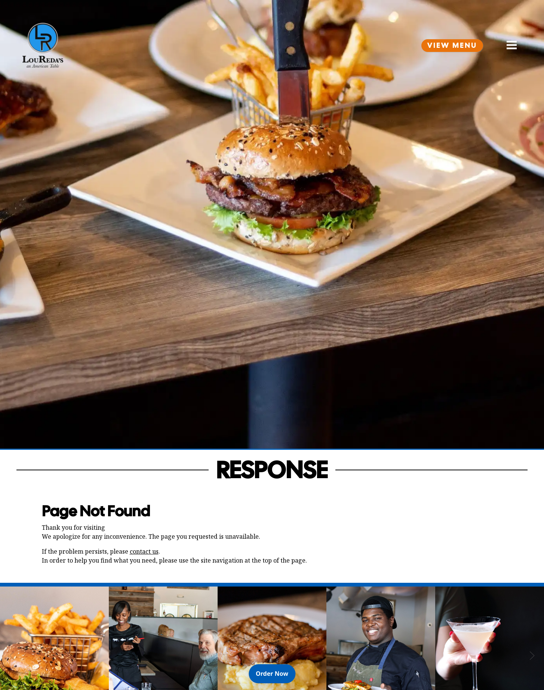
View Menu (452, 45)
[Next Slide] (532, 655)
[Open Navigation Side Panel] (508, 45)
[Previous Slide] (12, 655)
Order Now (275, 673)
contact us (144, 551)
